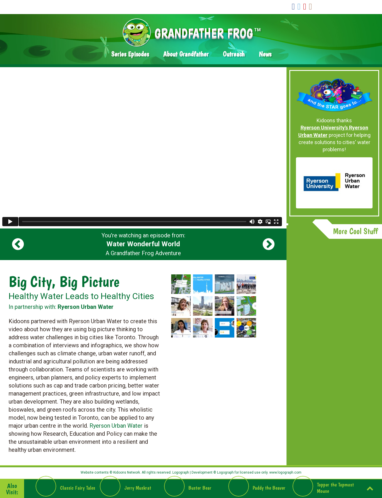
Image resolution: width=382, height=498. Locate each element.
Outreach (234, 54)
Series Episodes (130, 54)
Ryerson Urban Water (116, 425)
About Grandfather (185, 54)
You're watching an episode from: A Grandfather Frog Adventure (143, 244)
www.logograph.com (284, 472)
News (265, 54)
